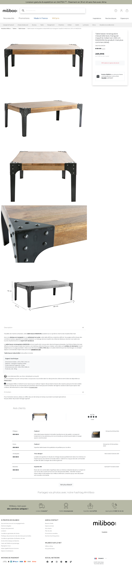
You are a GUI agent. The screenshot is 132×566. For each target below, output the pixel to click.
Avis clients (48, 528)
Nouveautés (8, 18)
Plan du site (48, 531)
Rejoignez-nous (5, 546)
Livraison (3, 531)
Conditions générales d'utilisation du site (13, 538)
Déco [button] (94, 25)
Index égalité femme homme (10, 548)
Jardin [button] (77, 25)
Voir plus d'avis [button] (66, 485)
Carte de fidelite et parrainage (10, 543)
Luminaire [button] (86, 25)
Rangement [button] (51, 25)
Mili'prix (55, 18)
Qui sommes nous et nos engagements (12, 523)
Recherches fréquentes (52, 536)
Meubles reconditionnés (107, 25)
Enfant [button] (70, 25)
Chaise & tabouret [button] (23, 25)
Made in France (41, 18)
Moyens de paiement (7, 528)
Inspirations (97, 18)
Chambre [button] (61, 25)
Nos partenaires (50, 548)
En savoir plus (33, 387)
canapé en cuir (36, 349)
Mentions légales (6, 526)
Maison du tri (7, 380)
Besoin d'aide (49, 523)
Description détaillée (100, 45)
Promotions (24, 18)
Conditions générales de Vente (10, 533)
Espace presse (49, 526)
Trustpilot (104, 532)
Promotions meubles (51, 533)
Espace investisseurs (7, 551)
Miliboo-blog (49, 546)
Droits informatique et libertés (10, 541)
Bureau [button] (34, 25)
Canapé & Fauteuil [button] (8, 25)
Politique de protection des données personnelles (16, 536)
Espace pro (125, 18)
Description (8, 327)
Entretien (7, 392)
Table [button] (42, 25)
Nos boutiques (110, 18)
